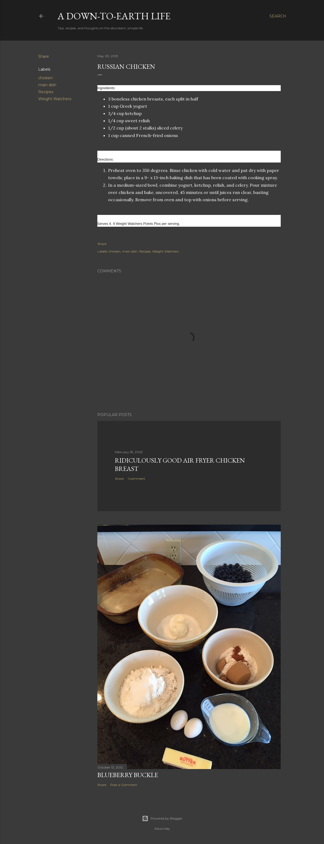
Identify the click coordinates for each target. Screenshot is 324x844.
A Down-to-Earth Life (114, 16)
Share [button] (43, 56)
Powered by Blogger (162, 818)
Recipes (45, 91)
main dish (47, 84)
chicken (45, 77)
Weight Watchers (54, 98)
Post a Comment (123, 785)
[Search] (277, 16)
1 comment (136, 479)
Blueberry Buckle (127, 775)
